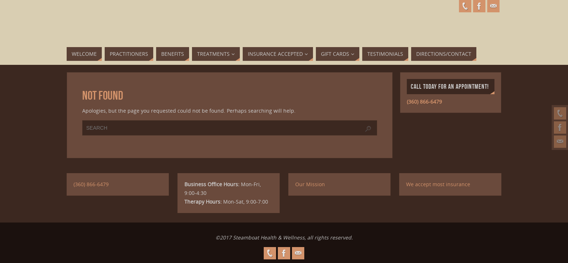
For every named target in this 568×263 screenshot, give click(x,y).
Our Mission (310, 184)
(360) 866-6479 (424, 101)
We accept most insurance (438, 184)
